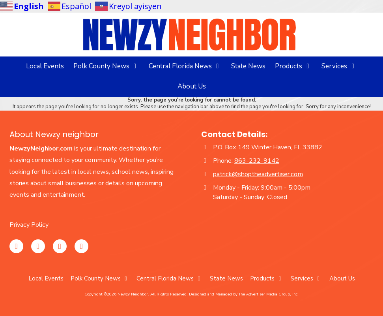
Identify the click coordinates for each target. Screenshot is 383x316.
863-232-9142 (256, 160)
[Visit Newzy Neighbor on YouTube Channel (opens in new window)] (60, 246)
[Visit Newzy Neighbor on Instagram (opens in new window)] (16, 246)
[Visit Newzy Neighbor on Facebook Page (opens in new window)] (38, 246)
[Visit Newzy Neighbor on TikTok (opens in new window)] (81, 246)
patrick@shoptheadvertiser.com (258, 174)
